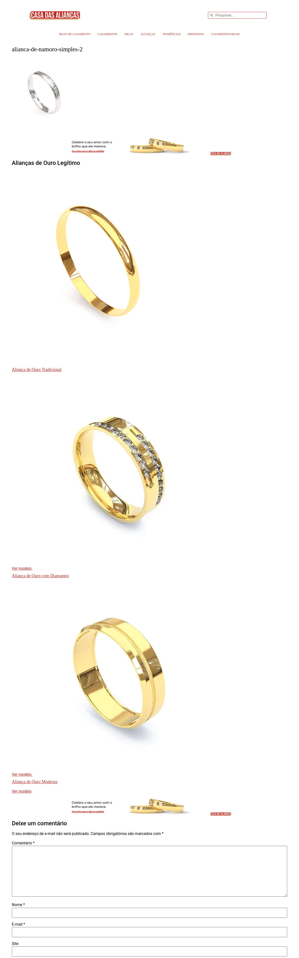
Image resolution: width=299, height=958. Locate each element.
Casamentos (107, 34)
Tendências (171, 34)
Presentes (196, 34)
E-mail (18, 924)
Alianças (148, 34)
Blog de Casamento (74, 34)
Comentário (23, 843)
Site (15, 944)
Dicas (129, 34)
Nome (18, 905)
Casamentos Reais (225, 34)
